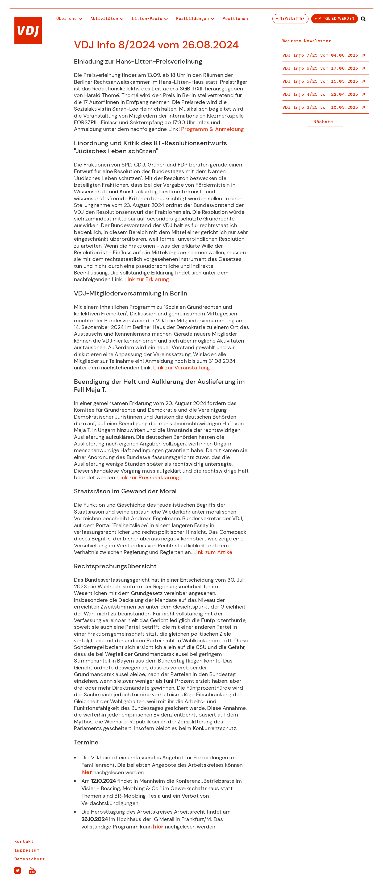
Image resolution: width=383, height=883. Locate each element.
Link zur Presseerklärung (148, 477)
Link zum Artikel (214, 552)
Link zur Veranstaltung (181, 367)
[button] (69, 19)
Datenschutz (29, 859)
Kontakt (24, 841)
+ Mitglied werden (335, 18)
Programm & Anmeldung (212, 129)
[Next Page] (325, 122)
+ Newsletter (290, 18)
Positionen (235, 18)
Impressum (26, 850)
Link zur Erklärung (147, 279)
